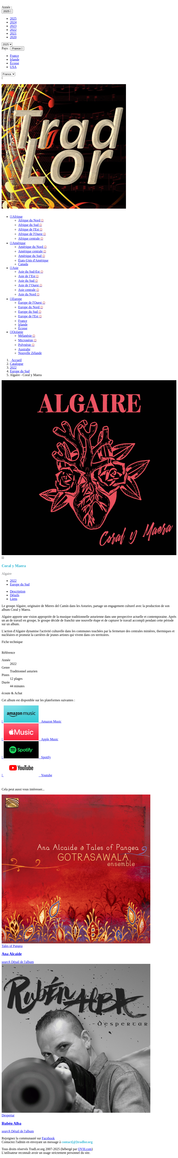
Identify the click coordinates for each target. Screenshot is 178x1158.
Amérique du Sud (31, 256)
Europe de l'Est (30, 316)
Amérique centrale (32, 251)
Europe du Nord (30, 307)
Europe (16, 299)
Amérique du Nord (32, 247)
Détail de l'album (18, 962)
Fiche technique (12, 642)
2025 (13, 18)
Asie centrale (28, 290)
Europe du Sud (29, 311)
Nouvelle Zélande (30, 353)
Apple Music (30, 739)
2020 (13, 37)
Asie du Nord (28, 294)
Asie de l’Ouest (30, 285)
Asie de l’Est (28, 276)
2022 (13, 29)
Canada (23, 264)
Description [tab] (17, 591)
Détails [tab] (14, 595)
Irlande (14, 59)
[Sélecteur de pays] (17, 48)
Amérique (18, 243)
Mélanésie (26, 335)
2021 (13, 33)
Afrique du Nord (31, 220)
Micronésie (27, 340)
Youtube (27, 775)
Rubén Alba (11, 1123)
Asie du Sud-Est (30, 271)
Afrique (16, 216)
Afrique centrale (30, 238)
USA (13, 67)
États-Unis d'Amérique (33, 260)
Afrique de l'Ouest (32, 234)
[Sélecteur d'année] (7, 11)
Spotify (26, 757)
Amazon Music (31, 721)
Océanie (16, 332)
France (14, 55)
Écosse (14, 63)
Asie (14, 268)
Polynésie (26, 345)
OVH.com (85, 1149)
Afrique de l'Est (30, 229)
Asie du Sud (28, 280)
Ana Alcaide (12, 954)
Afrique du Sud (30, 225)
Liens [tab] (13, 599)
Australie (24, 349)
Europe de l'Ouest (31, 302)
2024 (13, 22)
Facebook (48, 1138)
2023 (13, 26)
